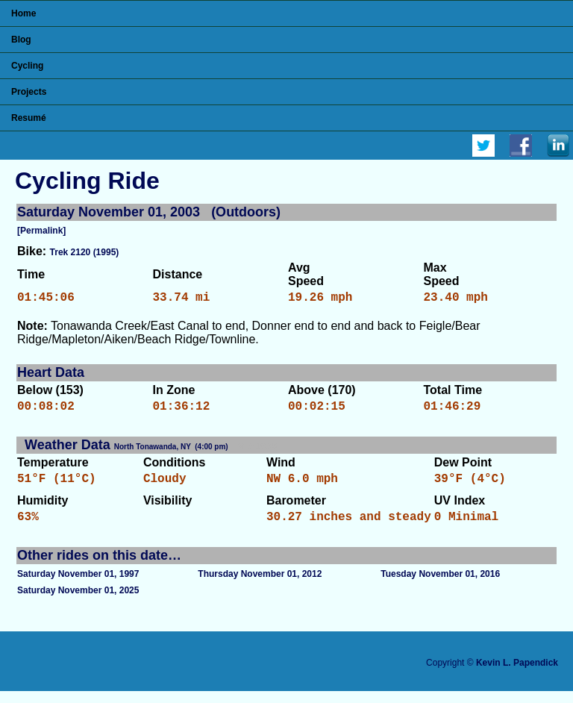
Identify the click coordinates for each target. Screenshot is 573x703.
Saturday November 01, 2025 (78, 602)
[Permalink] (41, 230)
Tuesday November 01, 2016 (440, 586)
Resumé (28, 118)
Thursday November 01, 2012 (260, 586)
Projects (28, 92)
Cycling (27, 65)
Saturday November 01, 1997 (78, 586)
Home (23, 13)
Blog (21, 39)
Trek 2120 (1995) (84, 252)
